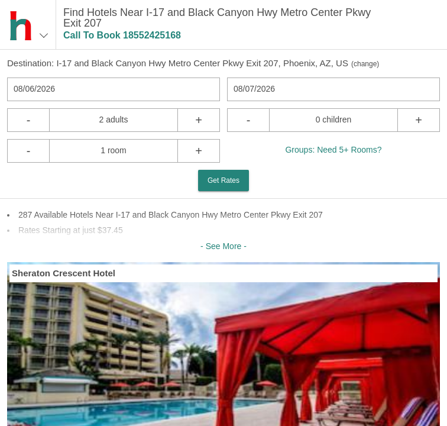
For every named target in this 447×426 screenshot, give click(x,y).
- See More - (223, 246)
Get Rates (223, 180)
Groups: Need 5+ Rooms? (333, 149)
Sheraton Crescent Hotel (63, 273)
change (365, 64)
